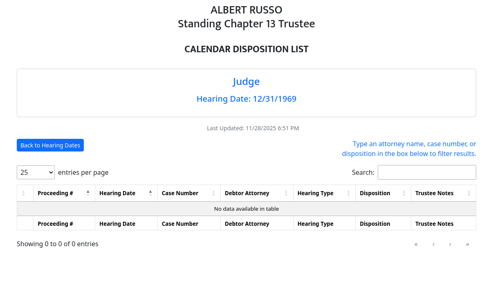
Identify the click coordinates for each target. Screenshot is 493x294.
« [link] (416, 243)
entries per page (83, 172)
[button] (23, 193)
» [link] (467, 243)
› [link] (450, 243)
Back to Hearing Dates (50, 145)
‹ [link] (433, 243)
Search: (363, 172)
